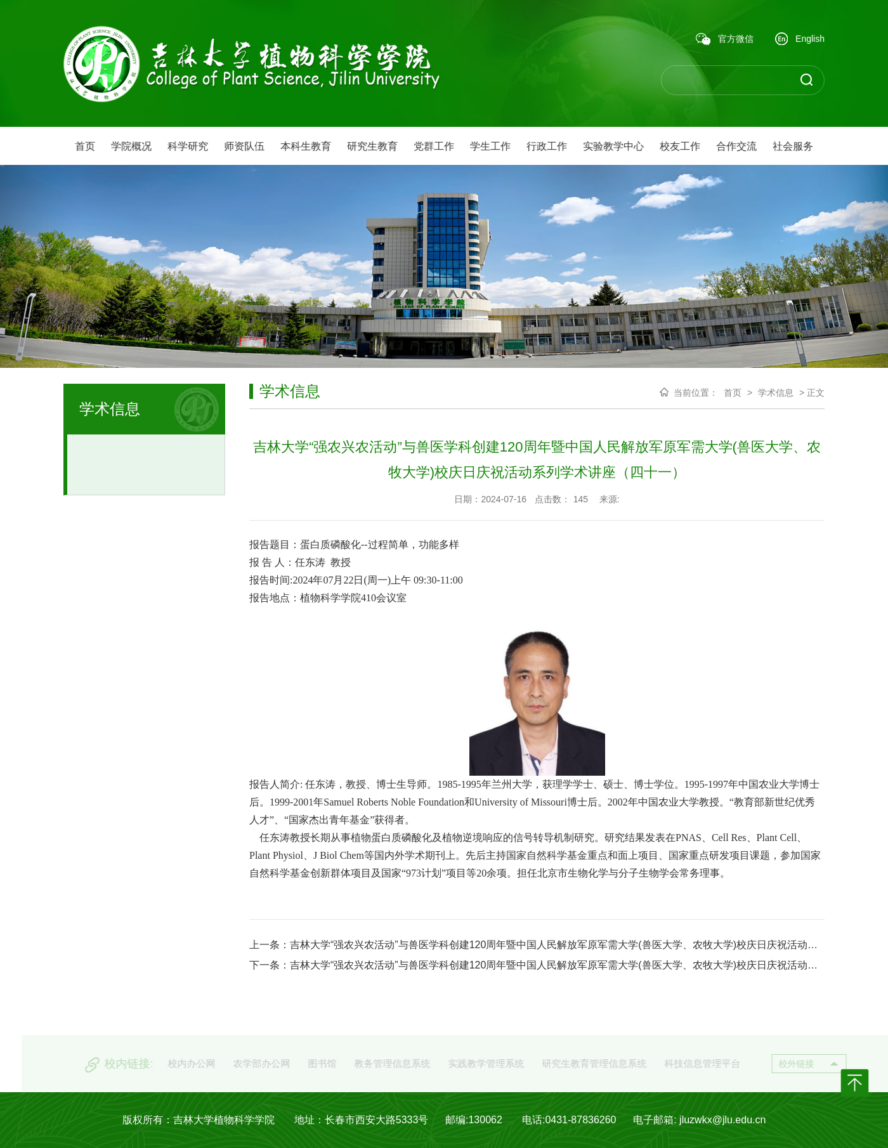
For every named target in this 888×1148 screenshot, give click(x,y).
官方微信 (725, 39)
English (800, 39)
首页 (732, 393)
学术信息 (775, 393)
